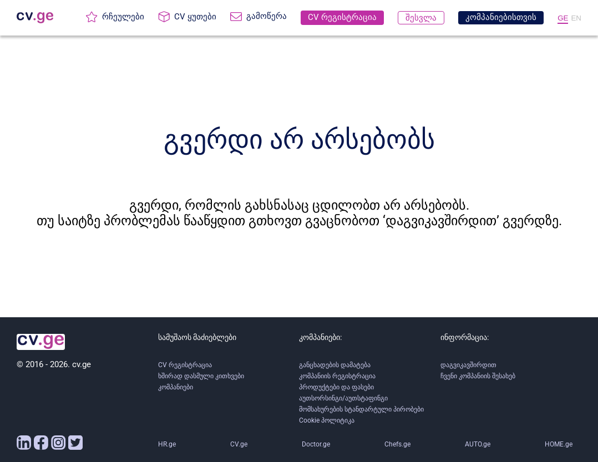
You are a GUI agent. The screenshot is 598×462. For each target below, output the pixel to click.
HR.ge (167, 444)
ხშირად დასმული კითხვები (201, 376)
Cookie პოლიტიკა (326, 420)
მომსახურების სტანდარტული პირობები (361, 409)
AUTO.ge (477, 444)
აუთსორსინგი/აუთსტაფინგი (343, 398)
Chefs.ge (397, 444)
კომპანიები (175, 387)
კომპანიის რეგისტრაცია (337, 376)
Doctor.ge (316, 444)
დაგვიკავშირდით (468, 365)
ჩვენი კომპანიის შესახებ (477, 376)
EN (576, 18)
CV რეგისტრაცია (185, 365)
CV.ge (238, 444)
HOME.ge (558, 444)
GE (563, 18)
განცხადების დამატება (335, 365)
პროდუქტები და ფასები (336, 387)
